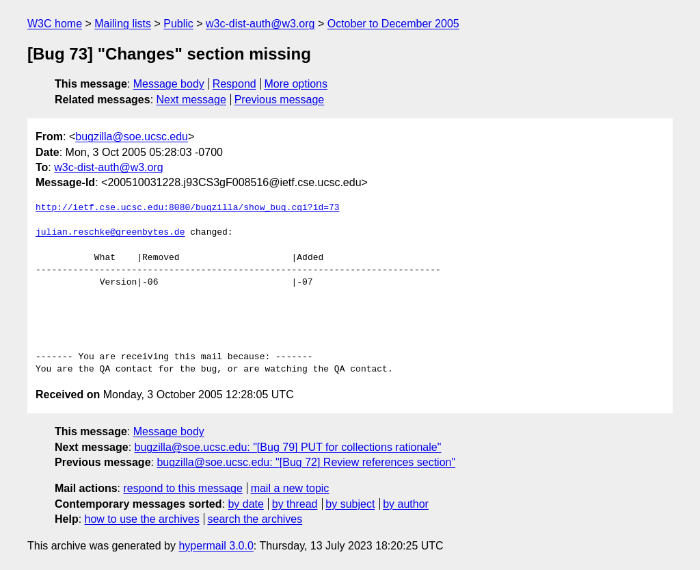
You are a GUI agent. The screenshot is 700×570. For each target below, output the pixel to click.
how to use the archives (142, 519)
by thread (295, 504)
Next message (191, 99)
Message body (168, 84)
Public (178, 23)
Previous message (279, 99)
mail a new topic (290, 488)
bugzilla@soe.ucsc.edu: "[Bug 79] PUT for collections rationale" (288, 447)
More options (296, 84)
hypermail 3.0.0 (215, 546)
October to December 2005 (393, 23)
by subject (350, 504)
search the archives (255, 519)
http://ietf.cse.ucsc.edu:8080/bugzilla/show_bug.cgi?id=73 (188, 208)
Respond (234, 84)
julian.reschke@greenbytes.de (110, 232)
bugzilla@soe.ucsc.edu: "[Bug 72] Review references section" (306, 462)
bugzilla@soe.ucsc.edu (131, 136)
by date (245, 504)
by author (406, 504)
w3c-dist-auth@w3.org (260, 23)
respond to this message (182, 488)
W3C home (54, 23)
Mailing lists (122, 23)
